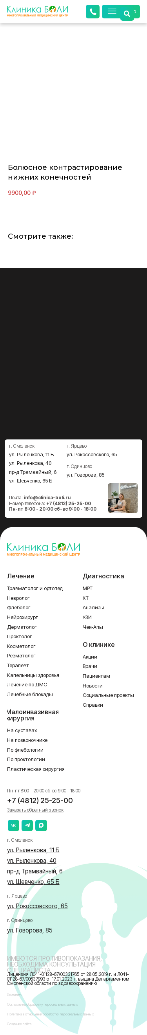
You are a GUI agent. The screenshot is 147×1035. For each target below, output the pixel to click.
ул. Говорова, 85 (85, 475)
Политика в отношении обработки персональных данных (50, 1014)
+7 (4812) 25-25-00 (68, 503)
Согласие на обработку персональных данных (42, 1004)
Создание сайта (19, 1024)
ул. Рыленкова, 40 (30, 463)
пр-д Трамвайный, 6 (32, 472)
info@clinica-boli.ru (47, 497)
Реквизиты (15, 995)
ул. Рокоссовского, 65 (92, 454)
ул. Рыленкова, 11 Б (31, 454)
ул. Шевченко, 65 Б (30, 481)
